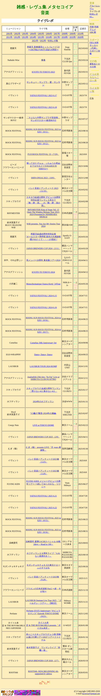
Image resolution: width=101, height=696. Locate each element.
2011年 (9, 37)
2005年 (41, 33)
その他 (93, 67)
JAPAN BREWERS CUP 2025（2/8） (43, 437)
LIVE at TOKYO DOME (43, 425)
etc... (92, 17)
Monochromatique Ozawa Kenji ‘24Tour (43, 284)
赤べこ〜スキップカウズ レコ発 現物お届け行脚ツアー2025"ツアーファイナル (43, 637)
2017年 (57, 37)
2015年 (41, 37)
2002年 (17, 33)
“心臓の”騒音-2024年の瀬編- (43, 413)
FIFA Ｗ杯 (94, 42)
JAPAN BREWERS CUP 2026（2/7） (43, 660)
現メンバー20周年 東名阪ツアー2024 (43, 260)
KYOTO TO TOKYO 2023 (43, 72)
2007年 (57, 33)
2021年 (35, 41)
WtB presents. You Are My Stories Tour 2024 (43, 225)
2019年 (73, 37)
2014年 (33, 37)
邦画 (96, 27)
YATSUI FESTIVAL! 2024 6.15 (43, 296)
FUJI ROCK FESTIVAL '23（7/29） (43, 154)
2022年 (43, 41)
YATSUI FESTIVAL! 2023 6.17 (43, 95)
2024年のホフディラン (43, 401)
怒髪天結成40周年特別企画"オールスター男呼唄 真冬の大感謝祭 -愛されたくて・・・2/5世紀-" (43, 237)
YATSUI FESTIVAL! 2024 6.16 (43, 307)
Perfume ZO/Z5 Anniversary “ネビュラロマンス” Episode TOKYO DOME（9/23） (43, 613)
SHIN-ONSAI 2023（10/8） (43, 178)
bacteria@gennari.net (91, 693)
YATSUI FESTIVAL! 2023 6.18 (43, 107)
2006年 (49, 33)
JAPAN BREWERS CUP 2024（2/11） (43, 248)
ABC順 (93, 32)
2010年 (80, 33)
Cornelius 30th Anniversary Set (43, 343)
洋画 (92, 27)
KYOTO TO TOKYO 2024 (43, 272)
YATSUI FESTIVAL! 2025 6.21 (43, 496)
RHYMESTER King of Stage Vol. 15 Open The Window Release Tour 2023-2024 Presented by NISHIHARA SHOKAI (43, 213)
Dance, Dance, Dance (43, 354)
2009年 (73, 33)
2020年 (80, 37)
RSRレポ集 (53, 41)
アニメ (93, 29)
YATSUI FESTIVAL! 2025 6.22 (43, 508)
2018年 (65, 37)
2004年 (33, 33)
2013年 (25, 37)
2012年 (17, 37)
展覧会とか (95, 64)
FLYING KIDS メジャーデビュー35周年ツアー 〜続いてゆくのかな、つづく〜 (43, 484)
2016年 (49, 37)
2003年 (25, 33)
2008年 (65, 33)
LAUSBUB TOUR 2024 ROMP (43, 366)
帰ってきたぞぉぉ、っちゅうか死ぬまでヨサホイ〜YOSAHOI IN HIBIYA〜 (43, 166)
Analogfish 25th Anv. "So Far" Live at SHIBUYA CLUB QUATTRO (43, 378)
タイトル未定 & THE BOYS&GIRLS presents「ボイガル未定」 (43, 625)
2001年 (9, 33)
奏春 (43, 60)
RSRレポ (94, 14)
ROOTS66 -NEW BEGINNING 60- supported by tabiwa (43, 672)
